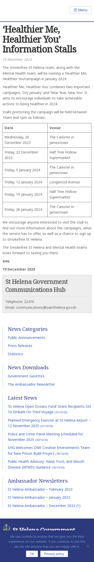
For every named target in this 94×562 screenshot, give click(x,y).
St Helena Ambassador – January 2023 (39, 497)
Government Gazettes (26, 376)
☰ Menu (80, 10)
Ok (32, 554)
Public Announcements (26, 337)
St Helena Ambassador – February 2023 (40, 489)
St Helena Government (24, 11)
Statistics (15, 353)
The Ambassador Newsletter (31, 384)
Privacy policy (54, 554)
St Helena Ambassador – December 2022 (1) (44, 505)
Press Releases (20, 345)
